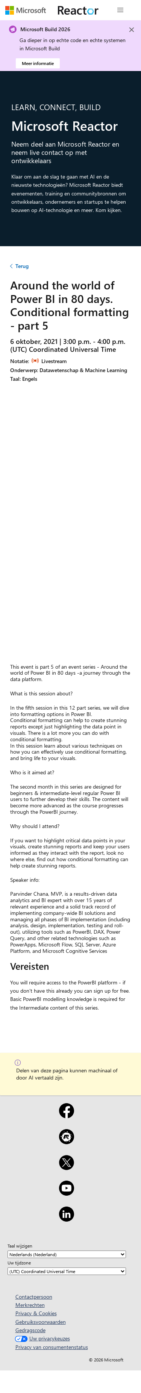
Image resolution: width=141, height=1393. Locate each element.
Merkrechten (30, 1304)
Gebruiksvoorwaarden (40, 1321)
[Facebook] (66, 1115)
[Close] (132, 30)
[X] (66, 1167)
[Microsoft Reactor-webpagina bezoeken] (78, 10)
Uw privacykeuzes (41, 1338)
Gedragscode (30, 1330)
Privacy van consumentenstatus (51, 1347)
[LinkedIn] (66, 1219)
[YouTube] (66, 1193)
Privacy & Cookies (36, 1313)
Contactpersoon (33, 1296)
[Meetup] (66, 1141)
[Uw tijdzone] (67, 1271)
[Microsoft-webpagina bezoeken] (26, 10)
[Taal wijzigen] (67, 1254)
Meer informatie (38, 63)
